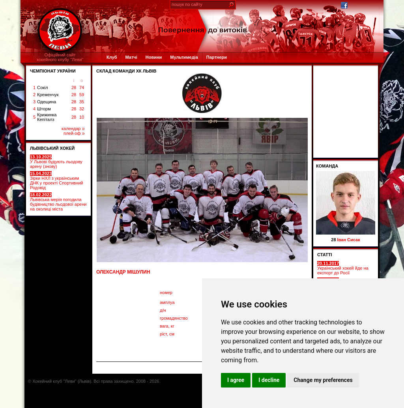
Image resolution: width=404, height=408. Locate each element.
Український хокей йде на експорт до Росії (342, 268)
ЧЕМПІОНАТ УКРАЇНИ (53, 71)
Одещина (46, 101)
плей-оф (74, 133)
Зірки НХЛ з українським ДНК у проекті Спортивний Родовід (56, 180)
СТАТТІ (324, 254)
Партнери (216, 57)
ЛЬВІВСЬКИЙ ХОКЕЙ (52, 148)
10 (81, 117)
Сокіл (42, 87)
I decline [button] (268, 380)
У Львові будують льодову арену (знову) (56, 162)
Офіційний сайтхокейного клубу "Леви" (60, 57)
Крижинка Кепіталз (46, 117)
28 (73, 87)
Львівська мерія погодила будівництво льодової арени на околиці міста (58, 201)
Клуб (112, 57)
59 (81, 94)
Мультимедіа (184, 57)
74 (81, 87)
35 (81, 101)
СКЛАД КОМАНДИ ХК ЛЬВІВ (126, 71)
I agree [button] (235, 380)
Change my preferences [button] (323, 380)
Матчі (131, 57)
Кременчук (47, 94)
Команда (327, 166)
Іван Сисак (348, 239)
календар (73, 128)
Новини (154, 57)
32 (81, 108)
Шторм (44, 108)
